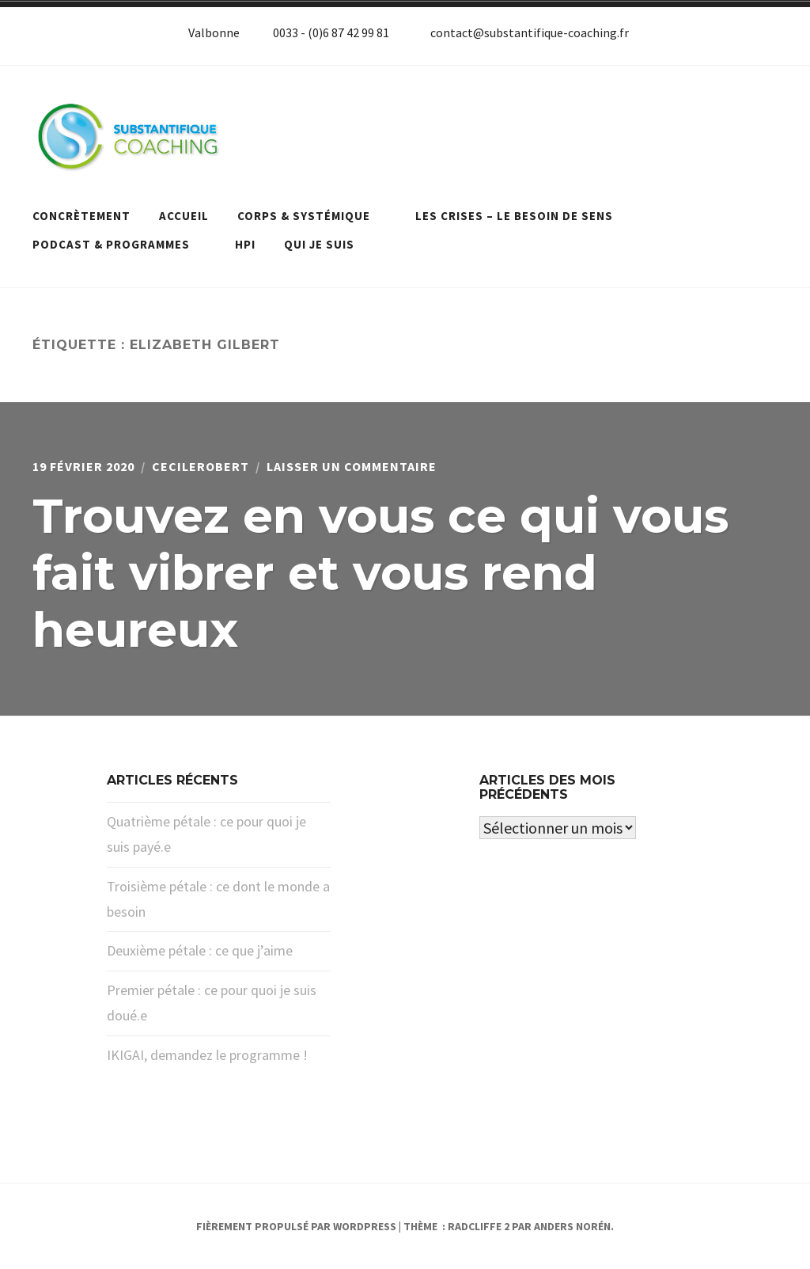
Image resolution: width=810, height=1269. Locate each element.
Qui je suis (319, 244)
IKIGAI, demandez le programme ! (207, 1055)
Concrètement (81, 215)
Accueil (184, 215)
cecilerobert (200, 466)
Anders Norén (572, 1226)
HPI (245, 244)
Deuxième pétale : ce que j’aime (200, 950)
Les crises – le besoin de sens (522, 215)
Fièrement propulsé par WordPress (296, 1226)
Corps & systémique (312, 215)
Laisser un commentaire (352, 466)
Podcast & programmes (119, 244)
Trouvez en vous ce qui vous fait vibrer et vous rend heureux (380, 573)
